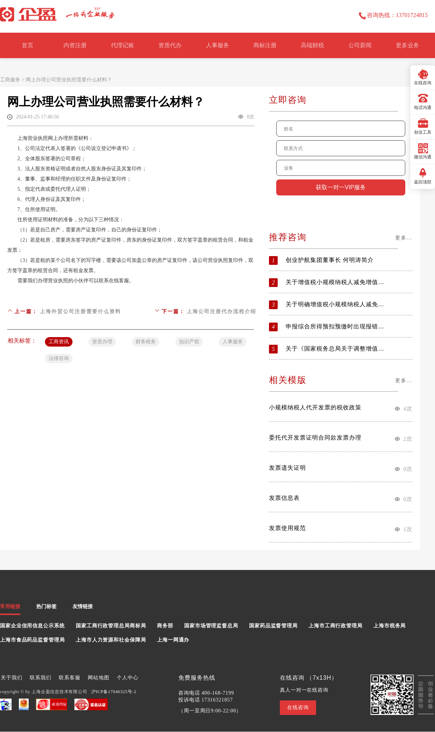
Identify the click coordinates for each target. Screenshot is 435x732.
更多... (404, 237)
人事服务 (217, 45)
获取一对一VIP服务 (341, 187)
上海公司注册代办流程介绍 (221, 311)
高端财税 (312, 45)
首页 (27, 45)
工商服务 (10, 79)
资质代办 (170, 45)
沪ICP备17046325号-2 (114, 691)
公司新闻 (360, 45)
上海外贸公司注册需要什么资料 (80, 311)
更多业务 (407, 45)
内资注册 (75, 45)
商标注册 (265, 45)
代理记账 (122, 45)
